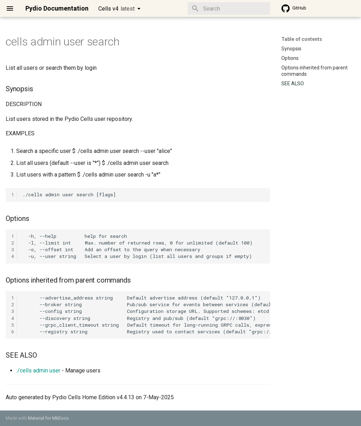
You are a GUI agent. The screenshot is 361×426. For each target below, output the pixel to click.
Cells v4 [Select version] (116, 8)
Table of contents (301, 39)
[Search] (229, 8)
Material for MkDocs (48, 418)
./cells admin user (38, 370)
